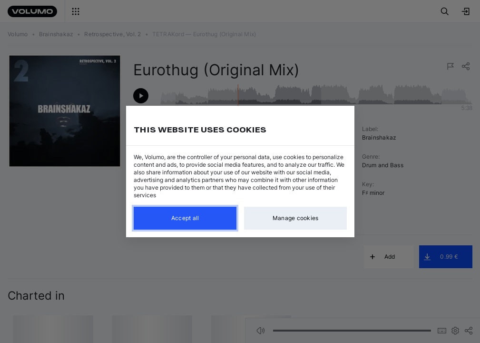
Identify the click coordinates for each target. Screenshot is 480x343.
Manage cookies (295, 218)
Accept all (185, 218)
